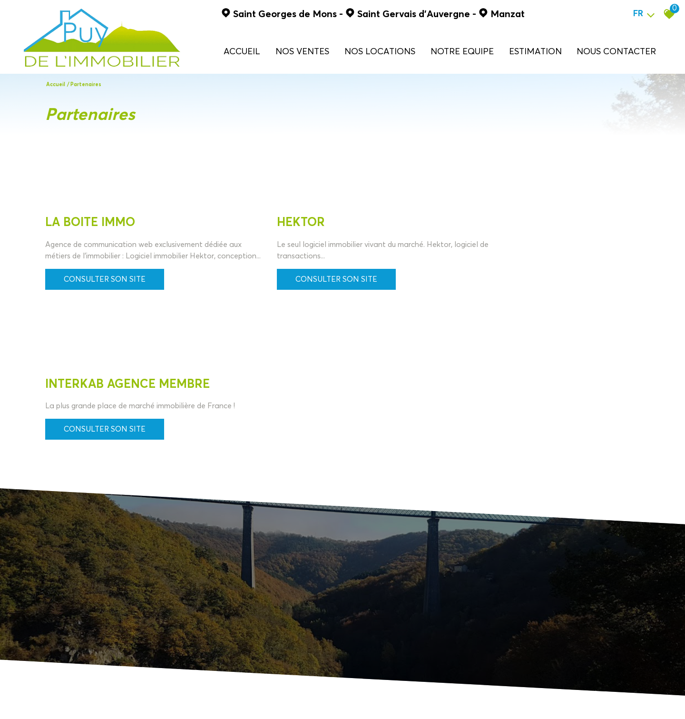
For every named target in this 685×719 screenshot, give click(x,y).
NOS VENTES (309, 52)
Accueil (249, 52)
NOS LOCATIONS (385, 52)
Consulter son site (105, 291)
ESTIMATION (536, 52)
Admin (197, 698)
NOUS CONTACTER (616, 52)
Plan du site (56, 698)
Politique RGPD (230, 698)
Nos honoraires (147, 698)
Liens (178, 698)
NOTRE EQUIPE (465, 52)
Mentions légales (99, 698)
